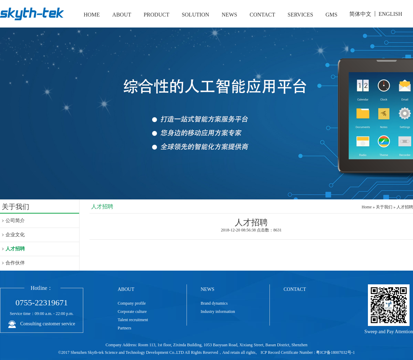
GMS (332, 15)
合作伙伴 (15, 262)
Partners (124, 328)
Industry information (218, 311)
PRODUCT (156, 15)
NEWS (229, 15)
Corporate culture (132, 311)
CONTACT (262, 15)
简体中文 (360, 14)
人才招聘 (15, 248)
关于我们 (384, 207)
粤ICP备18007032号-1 (335, 352)
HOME (92, 15)
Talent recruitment (133, 319)
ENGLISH (390, 14)
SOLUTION (195, 15)
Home (367, 207)
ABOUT (121, 15)
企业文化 (15, 234)
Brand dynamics (214, 303)
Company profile (132, 303)
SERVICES (300, 15)
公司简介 (15, 220)
